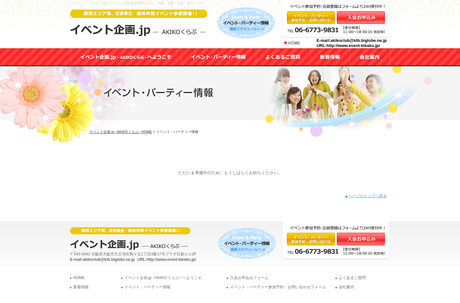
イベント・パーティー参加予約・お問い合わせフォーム (278, 287)
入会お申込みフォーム (249, 278)
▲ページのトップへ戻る (366, 196)
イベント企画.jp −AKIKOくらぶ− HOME (120, 132)
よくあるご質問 (352, 278)
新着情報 (81, 287)
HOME (79, 278)
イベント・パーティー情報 (147, 287)
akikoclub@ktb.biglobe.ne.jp (358, 40)
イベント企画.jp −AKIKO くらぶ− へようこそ (163, 278)
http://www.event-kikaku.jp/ (353, 45)
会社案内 (346, 287)
